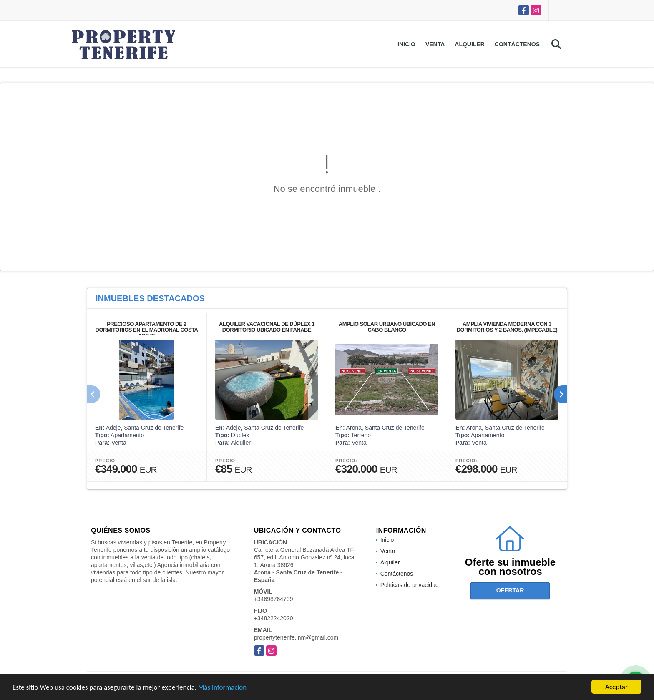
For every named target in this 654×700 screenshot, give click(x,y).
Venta (435, 44)
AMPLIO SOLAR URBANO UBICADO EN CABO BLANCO (387, 327)
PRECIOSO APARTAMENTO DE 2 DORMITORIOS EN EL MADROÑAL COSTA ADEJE (147, 330)
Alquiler (470, 44)
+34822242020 (273, 618)
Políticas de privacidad (409, 585)
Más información (222, 688)
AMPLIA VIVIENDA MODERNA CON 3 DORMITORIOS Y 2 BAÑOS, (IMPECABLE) (507, 327)
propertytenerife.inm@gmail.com (296, 637)
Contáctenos (517, 44)
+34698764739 (273, 599)
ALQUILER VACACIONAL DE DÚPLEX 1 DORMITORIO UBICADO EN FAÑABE (266, 327)
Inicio (406, 44)
